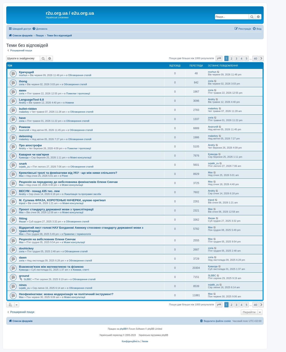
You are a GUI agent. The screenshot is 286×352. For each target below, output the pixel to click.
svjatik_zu (24, 166)
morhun (23, 75)
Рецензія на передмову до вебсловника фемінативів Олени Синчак (68, 182)
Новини (69, 102)
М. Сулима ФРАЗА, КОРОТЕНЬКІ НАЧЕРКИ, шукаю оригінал (62, 200)
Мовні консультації (80, 157)
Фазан (22, 221)
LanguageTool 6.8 (31, 99)
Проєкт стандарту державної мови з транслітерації (56, 209)
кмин (22, 90)
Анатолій (24, 130)
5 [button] (246, 58)
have (22, 118)
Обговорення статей (79, 75)
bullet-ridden (28, 108)
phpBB (123, 329)
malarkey (24, 111)
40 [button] (255, 58)
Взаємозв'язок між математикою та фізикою (51, 266)
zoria (21, 84)
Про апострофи (30, 145)
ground (24, 275)
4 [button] (241, 58)
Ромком (24, 127)
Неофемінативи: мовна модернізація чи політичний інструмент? (66, 294)
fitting (23, 218)
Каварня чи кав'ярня (34, 154)
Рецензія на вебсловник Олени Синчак (47, 239)
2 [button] (231, 58)
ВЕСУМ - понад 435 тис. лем (39, 191)
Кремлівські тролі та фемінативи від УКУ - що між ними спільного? (68, 172)
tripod (22, 203)
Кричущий (26, 72)
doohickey (26, 248)
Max (21, 175)
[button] (219, 58)
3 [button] (236, 58)
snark (23, 163)
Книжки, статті (81, 269)
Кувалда (24, 157)
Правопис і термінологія (77, 234)
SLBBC (28, 279)
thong (23, 81)
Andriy (22, 102)
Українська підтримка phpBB (153, 335)
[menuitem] (39, 28)
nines (23, 285)
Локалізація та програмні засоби (82, 194)
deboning (25, 136)
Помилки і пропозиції (78, 93)
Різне (65, 175)
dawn (23, 257)
